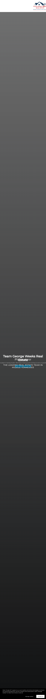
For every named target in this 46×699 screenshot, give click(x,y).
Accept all (40, 696)
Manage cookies (29, 696)
